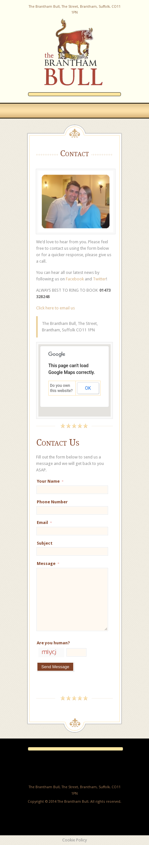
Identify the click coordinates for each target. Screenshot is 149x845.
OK (88, 388)
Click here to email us (55, 308)
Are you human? (53, 642)
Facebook (75, 279)
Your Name (50, 481)
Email (44, 522)
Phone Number (52, 501)
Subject (45, 543)
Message (48, 563)
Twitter (99, 279)
